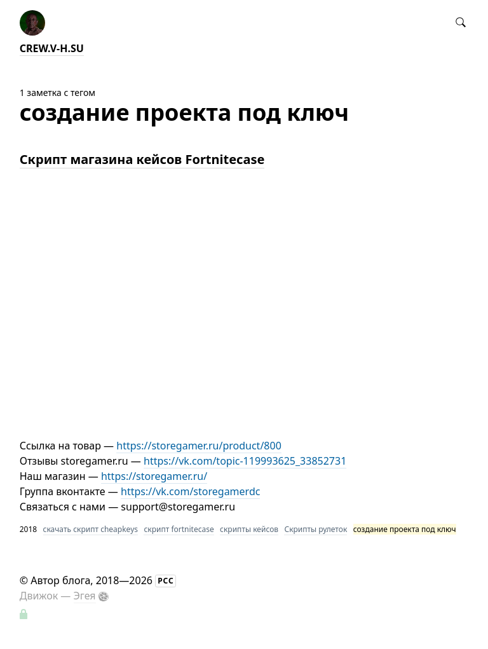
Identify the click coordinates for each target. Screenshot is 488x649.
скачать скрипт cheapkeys (90, 529)
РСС (166, 580)
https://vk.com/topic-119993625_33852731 (245, 461)
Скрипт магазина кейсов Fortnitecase (142, 159)
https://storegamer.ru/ (154, 476)
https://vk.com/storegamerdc (190, 491)
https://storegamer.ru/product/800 (198, 446)
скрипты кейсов (249, 529)
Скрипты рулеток (315, 529)
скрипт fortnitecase (179, 529)
